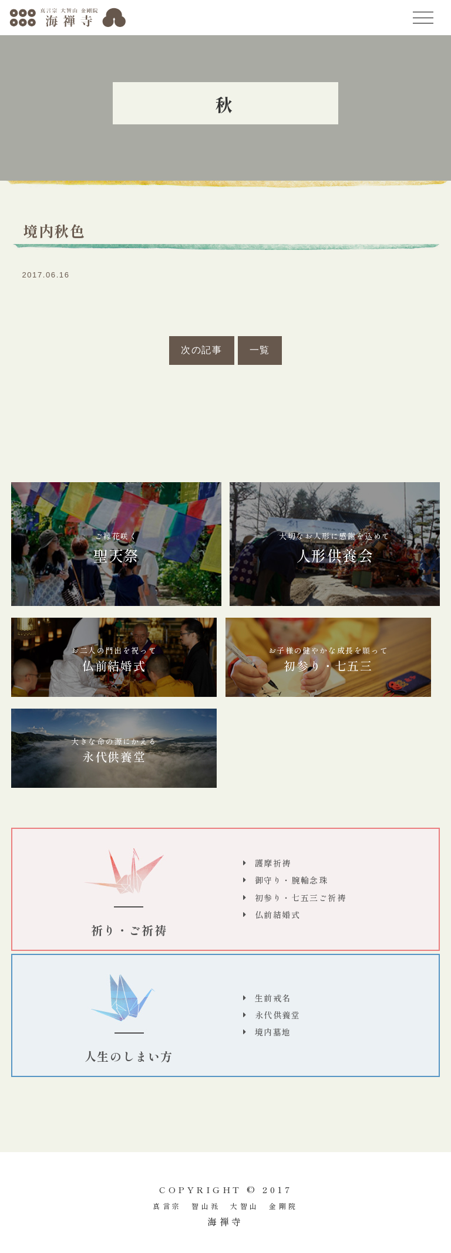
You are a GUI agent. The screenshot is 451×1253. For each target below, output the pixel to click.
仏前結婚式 (114, 659)
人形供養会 (335, 548)
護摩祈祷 (273, 863)
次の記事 (201, 350)
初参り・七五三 (328, 659)
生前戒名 (273, 998)
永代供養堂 (114, 750)
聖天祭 (116, 548)
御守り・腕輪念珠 (291, 880)
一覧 (260, 350)
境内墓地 (273, 1032)
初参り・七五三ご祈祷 (300, 897)
